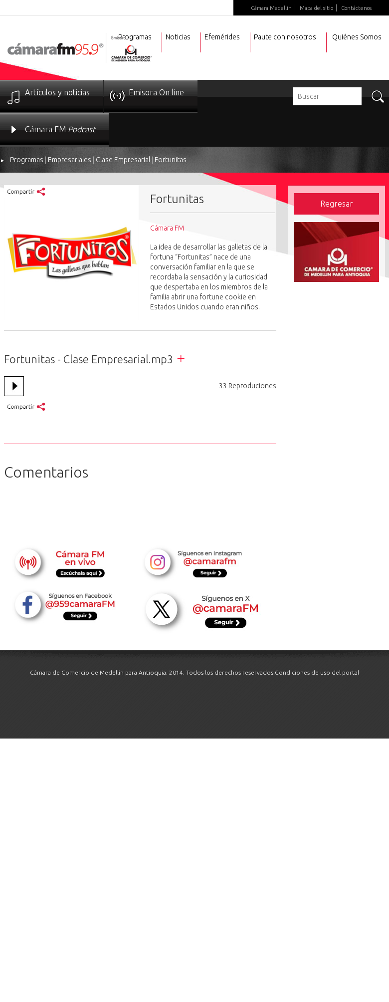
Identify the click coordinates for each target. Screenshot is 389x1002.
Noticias (178, 37)
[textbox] (327, 96)
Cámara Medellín (271, 8)
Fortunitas (171, 160)
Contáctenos (356, 8)
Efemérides (222, 37)
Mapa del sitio (316, 8)
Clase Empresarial (123, 160)
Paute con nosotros (285, 37)
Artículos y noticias (57, 92)
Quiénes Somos (357, 37)
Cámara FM (60, 129)
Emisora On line (156, 92)
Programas (26, 160)
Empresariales (69, 160)
